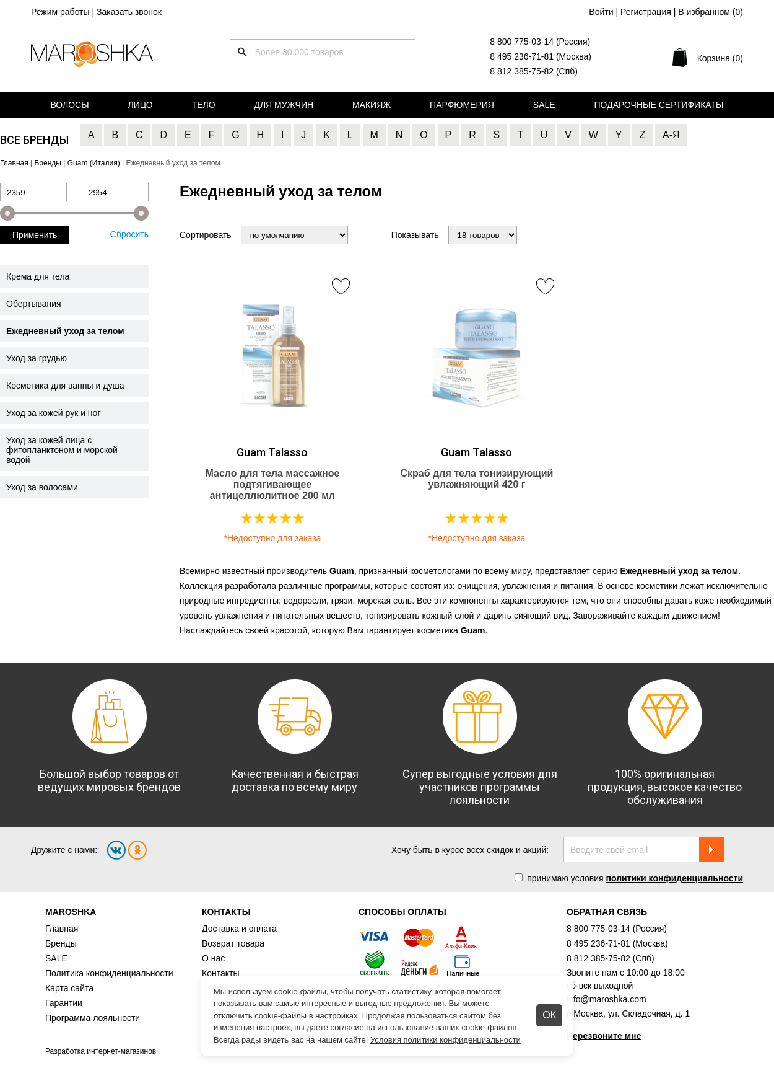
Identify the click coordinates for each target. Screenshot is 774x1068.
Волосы (69, 105)
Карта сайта (69, 988)
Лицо (140, 105)
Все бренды (34, 139)
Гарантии (63, 1003)
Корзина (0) (720, 58)
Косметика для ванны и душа (65, 386)
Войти (601, 12)
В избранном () (710, 12)
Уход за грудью (36, 358)
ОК (549, 1015)
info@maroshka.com (606, 999)
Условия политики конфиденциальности (445, 1039)
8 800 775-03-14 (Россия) (540, 41)
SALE (56, 958)
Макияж (371, 105)
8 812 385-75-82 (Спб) (534, 71)
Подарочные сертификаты (659, 105)
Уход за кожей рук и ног (53, 413)
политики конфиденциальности (674, 878)
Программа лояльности (92, 1018)
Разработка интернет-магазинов (100, 1051)
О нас (213, 958)
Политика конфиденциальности (109, 973)
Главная (61, 928)
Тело (203, 105)
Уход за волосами (42, 487)
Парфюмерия (462, 105)
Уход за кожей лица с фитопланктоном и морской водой (62, 450)
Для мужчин (283, 105)
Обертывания (33, 304)
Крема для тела (37, 276)
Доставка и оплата (239, 928)
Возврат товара (233, 943)
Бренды (61, 943)
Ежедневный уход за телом (65, 331)
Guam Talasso (272, 452)
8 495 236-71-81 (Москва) (540, 56)
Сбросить (129, 234)
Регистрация (645, 12)
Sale (544, 105)
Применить (34, 235)
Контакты (220, 973)
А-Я (671, 135)
